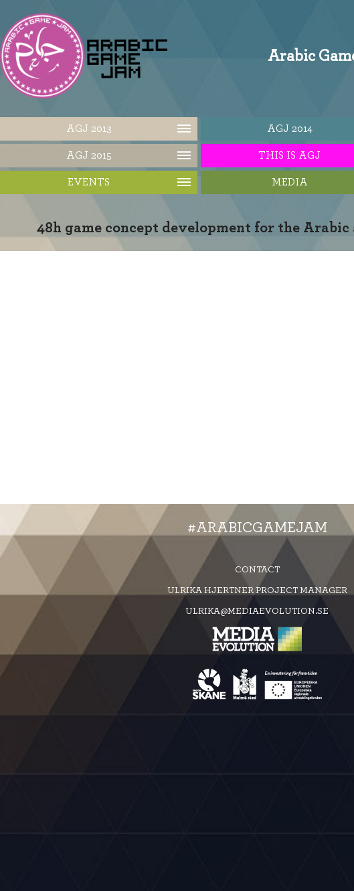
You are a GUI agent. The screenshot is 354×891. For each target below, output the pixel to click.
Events (89, 182)
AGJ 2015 (89, 155)
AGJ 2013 (89, 128)
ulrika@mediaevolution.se (257, 611)
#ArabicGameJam (257, 527)
